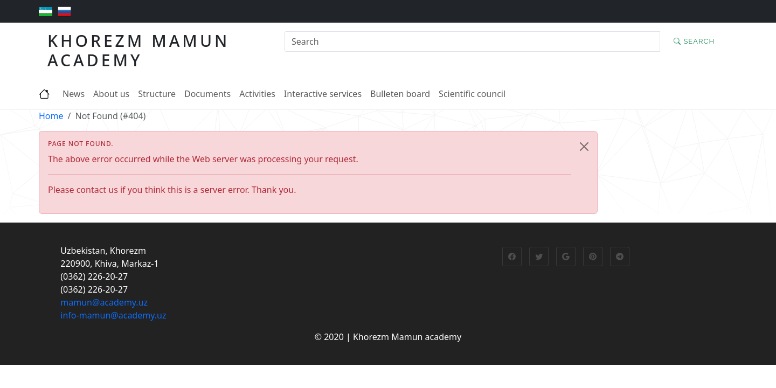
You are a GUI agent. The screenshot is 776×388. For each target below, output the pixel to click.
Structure (157, 94)
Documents (207, 94)
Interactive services (323, 94)
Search (694, 41)
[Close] (584, 146)
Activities (257, 94)
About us (111, 94)
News (74, 94)
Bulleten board (400, 94)
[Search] (472, 41)
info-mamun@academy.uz (113, 315)
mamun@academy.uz (104, 302)
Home (51, 116)
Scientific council (472, 94)
